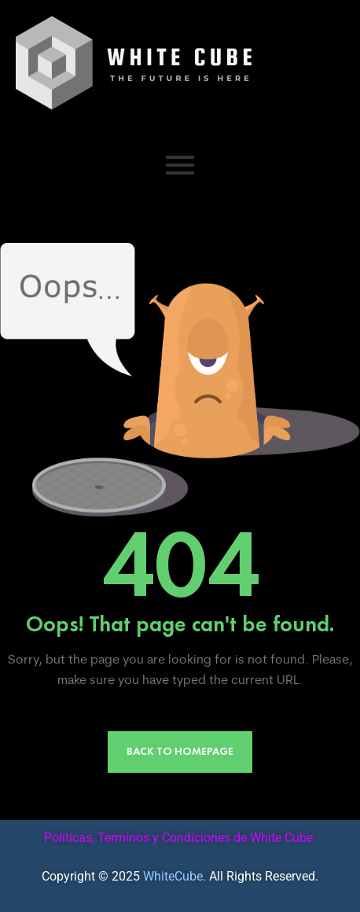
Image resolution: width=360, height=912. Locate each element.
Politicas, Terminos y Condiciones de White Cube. (180, 837)
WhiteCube (173, 876)
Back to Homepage (180, 751)
